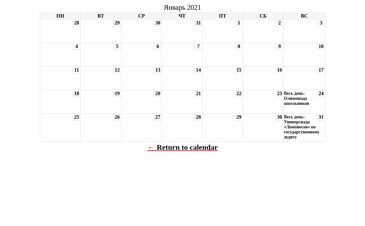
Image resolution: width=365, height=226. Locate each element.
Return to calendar (187, 147)
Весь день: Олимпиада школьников (296, 98)
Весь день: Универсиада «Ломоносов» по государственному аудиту (302, 127)
